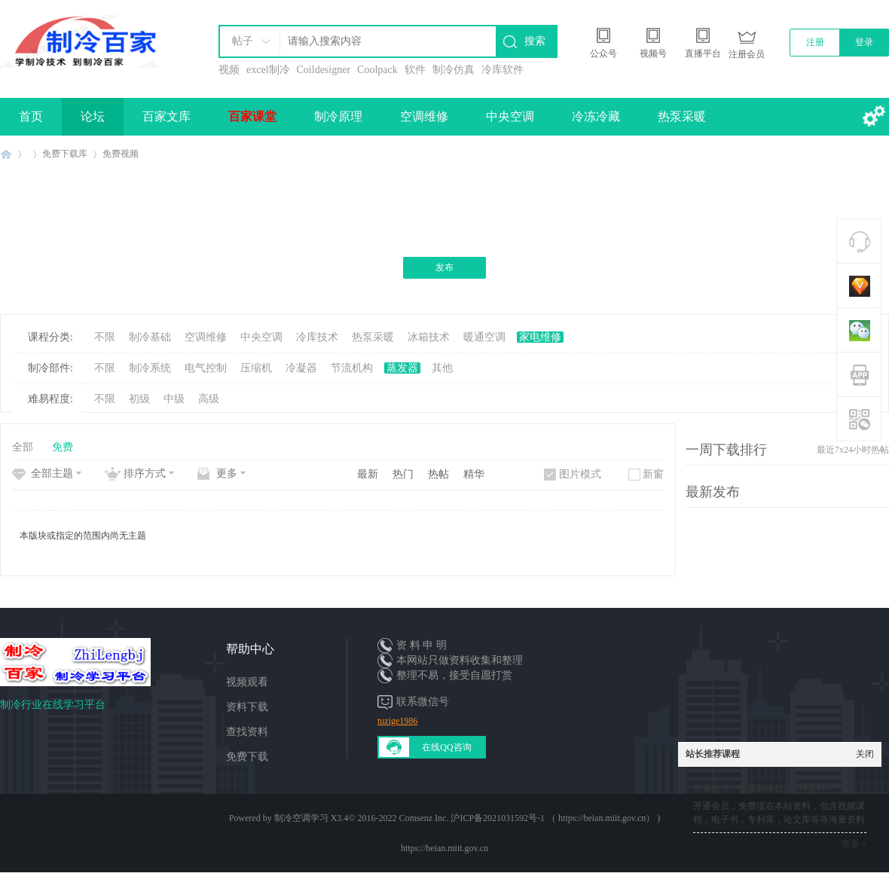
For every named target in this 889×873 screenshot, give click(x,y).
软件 (415, 69)
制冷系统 (150, 368)
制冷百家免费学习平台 (6, 154)
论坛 (93, 116)
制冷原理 (338, 116)
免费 (62, 447)
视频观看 (247, 682)
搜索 (534, 41)
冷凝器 (301, 368)
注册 (815, 42)
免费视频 (120, 153)
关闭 (865, 754)
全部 (22, 447)
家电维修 (540, 337)
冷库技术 (317, 337)
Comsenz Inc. (423, 818)
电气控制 (206, 368)
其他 (442, 368)
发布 (444, 267)
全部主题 (52, 473)
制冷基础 (150, 337)
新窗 (653, 474)
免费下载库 (64, 153)
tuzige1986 (397, 721)
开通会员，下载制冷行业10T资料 (759, 788)
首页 (31, 116)
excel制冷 (268, 69)
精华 (473, 474)
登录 (864, 42)
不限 (104, 337)
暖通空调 (484, 337)
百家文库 (166, 116)
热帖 (438, 474)
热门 (403, 474)
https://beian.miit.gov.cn (444, 848)
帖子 (242, 41)
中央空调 (510, 116)
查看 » (854, 843)
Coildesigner (324, 69)
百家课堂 (252, 116)
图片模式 (580, 474)
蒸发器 (402, 368)
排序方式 (145, 473)
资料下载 (247, 707)
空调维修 (424, 116)
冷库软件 (502, 69)
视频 (229, 69)
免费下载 (247, 756)
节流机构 (352, 368)
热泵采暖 (682, 116)
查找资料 (247, 731)
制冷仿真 (453, 69)
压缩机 (256, 368)
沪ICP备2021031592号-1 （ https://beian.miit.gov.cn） (553, 818)
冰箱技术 (429, 337)
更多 (226, 473)
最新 (367, 474)
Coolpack (377, 69)
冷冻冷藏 (596, 116)
